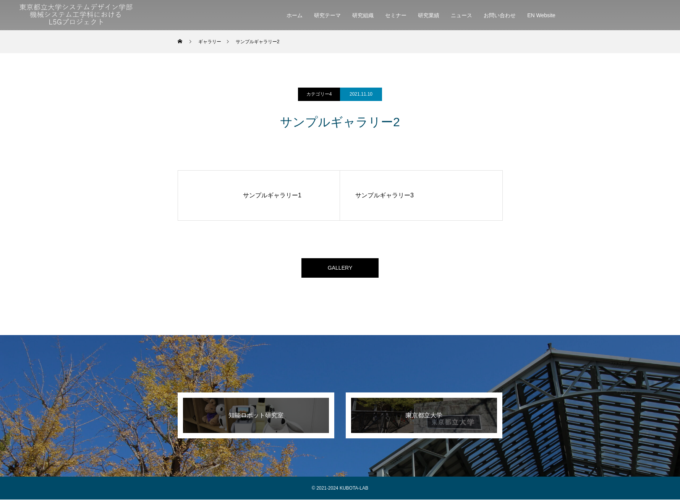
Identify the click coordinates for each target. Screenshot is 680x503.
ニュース (461, 15)
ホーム (295, 15)
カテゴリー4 (319, 94)
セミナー (395, 15)
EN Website (541, 15)
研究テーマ (327, 15)
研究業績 (428, 15)
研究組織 (363, 15)
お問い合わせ (500, 15)
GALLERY (340, 269)
